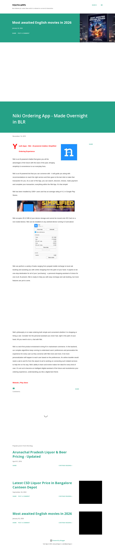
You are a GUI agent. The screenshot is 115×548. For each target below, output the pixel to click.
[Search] (94, 5)
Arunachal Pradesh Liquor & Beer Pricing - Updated (40, 454)
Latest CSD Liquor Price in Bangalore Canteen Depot (42, 485)
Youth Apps (19, 5)
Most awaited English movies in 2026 (42, 22)
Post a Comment (23, 33)
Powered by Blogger (57, 540)
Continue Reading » (65, 465)
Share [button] (14, 33)
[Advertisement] (54, 74)
